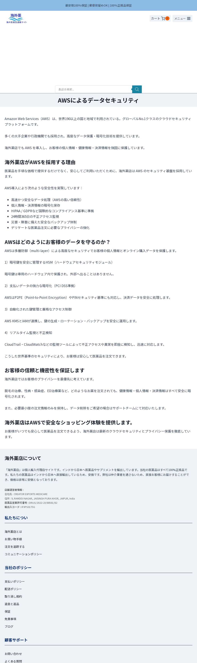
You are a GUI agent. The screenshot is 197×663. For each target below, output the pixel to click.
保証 (7, 552)
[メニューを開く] (182, 18)
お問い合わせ (13, 594)
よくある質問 (13, 602)
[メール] (110, 658)
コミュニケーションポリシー (23, 495)
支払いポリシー (15, 522)
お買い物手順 (13, 480)
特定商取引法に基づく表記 (114, 639)
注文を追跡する (15, 487)
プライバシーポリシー (74, 639)
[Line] (102, 658)
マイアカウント (15, 609)
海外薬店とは (13, 472)
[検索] (137, 30)
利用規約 (46, 639)
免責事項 (10, 559)
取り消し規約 (13, 537)
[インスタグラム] (94, 658)
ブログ (9, 567)
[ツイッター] (87, 658)
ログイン (10, 624)
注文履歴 (10, 617)
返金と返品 (12, 544)
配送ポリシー (13, 529)
